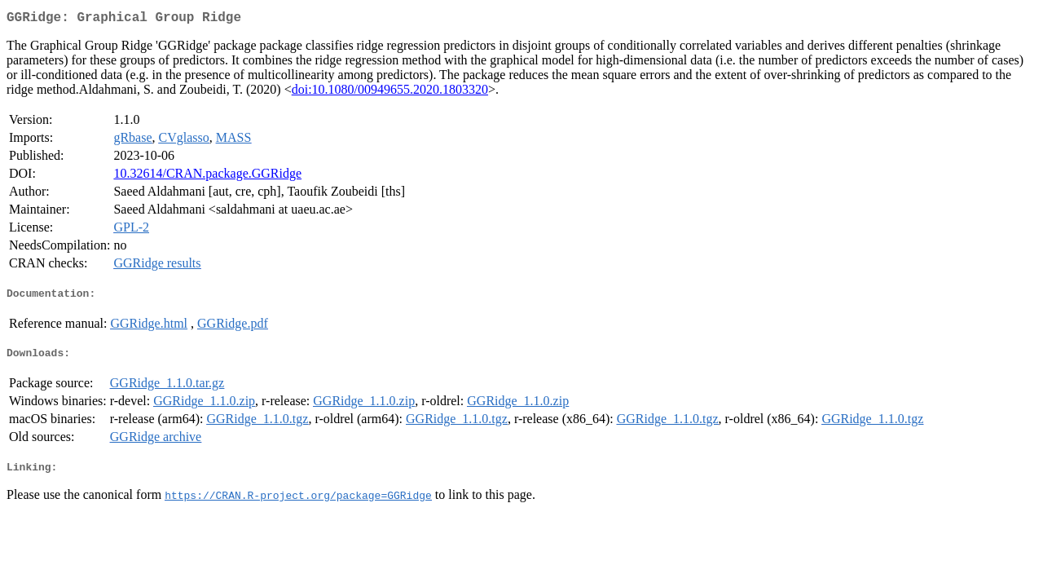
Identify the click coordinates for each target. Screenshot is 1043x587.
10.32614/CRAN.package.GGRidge (207, 176)
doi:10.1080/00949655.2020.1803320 (390, 92)
